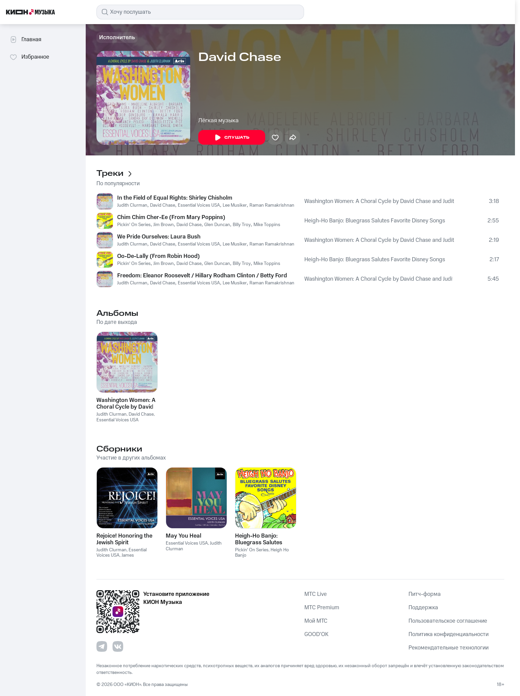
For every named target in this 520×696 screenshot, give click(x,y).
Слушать (232, 138)
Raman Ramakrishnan (271, 205)
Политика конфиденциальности (448, 634)
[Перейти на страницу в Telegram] (101, 646)
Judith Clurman (132, 205)
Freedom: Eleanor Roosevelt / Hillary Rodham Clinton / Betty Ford (202, 276)
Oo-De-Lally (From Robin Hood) (158, 256)
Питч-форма (424, 594)
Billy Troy (242, 224)
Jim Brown (163, 224)
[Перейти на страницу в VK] (118, 646)
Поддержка (423, 608)
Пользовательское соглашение (447, 621)
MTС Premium (321, 608)
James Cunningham (115, 558)
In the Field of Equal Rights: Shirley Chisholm (174, 198)
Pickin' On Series (134, 224)
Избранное (29, 57)
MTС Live (315, 594)
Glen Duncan (217, 224)
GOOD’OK (316, 634)
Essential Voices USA (199, 205)
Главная (25, 40)
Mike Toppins (266, 224)
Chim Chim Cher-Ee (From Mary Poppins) (171, 217)
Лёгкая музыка (218, 121)
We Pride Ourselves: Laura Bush (159, 237)
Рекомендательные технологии (448, 648)
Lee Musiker (235, 205)
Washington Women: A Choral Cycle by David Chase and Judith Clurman (379, 201)
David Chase (162, 205)
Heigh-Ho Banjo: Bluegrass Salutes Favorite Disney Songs (374, 221)
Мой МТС (315, 621)
